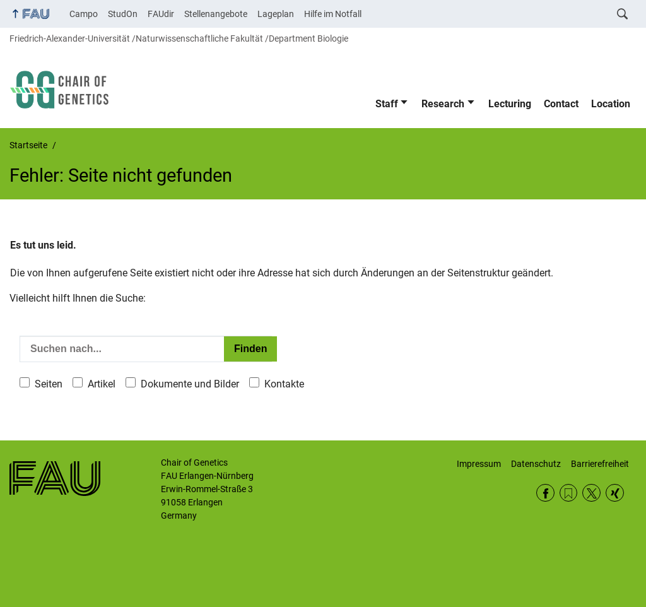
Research (442, 104)
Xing (615, 493)
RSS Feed (569, 493)
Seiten (48, 384)
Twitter (591, 493)
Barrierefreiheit (600, 464)
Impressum (479, 464)
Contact (561, 104)
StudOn (123, 14)
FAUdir (161, 14)
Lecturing (509, 104)
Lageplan (275, 14)
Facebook (545, 493)
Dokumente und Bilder (190, 384)
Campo (83, 14)
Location (610, 104)
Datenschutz (536, 464)
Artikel (101, 384)
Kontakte (284, 384)
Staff (386, 104)
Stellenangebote (215, 14)
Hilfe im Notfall (332, 14)
